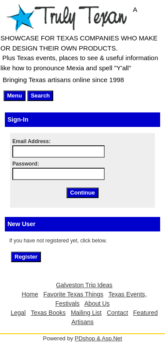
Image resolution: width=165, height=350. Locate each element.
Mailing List (86, 312)
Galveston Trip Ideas (84, 285)
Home (30, 294)
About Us (97, 303)
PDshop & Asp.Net (98, 338)
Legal (18, 312)
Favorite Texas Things (73, 294)
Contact (117, 312)
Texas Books (48, 312)
